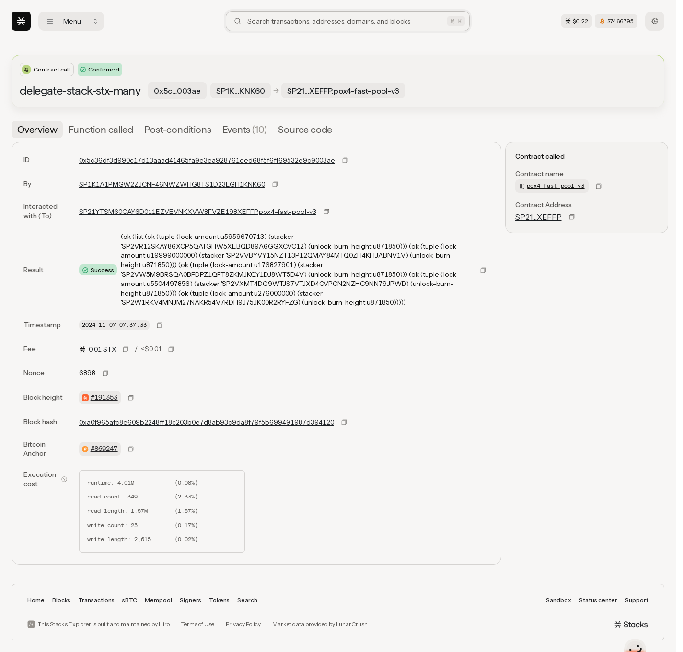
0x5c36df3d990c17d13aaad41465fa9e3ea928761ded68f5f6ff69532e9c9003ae (207, 160)
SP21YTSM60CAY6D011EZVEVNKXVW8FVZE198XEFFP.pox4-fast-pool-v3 (197, 211)
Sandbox (558, 600)
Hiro (164, 624)
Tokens (219, 600)
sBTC (129, 600)
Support (636, 600)
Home (36, 600)
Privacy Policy (243, 624)
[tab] (37, 129)
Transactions (96, 600)
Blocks (61, 600)
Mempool (158, 600)
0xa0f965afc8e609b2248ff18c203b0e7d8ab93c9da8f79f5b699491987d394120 (206, 422)
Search (247, 600)
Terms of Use (197, 624)
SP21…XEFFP (538, 217)
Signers (190, 600)
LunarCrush (352, 624)
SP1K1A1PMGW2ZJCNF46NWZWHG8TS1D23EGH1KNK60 (172, 184)
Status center (598, 600)
